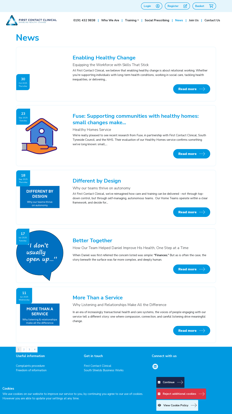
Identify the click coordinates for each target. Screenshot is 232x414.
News (179, 20)
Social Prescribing (157, 20)
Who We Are (110, 20)
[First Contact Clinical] (31, 20)
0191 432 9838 (84, 20)
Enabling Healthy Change (104, 57)
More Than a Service (98, 297)
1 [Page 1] (18, 349)
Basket (204, 6)
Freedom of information (31, 370)
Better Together (92, 240)
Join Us (194, 20)
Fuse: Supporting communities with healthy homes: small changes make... (136, 119)
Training (131, 20)
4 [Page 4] (35, 349)
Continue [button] (166, 382)
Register (177, 6)
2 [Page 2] (24, 349)
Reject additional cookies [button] (177, 394)
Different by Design (97, 180)
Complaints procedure (30, 366)
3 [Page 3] (29, 349)
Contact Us (212, 20)
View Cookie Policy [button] (173, 405)
